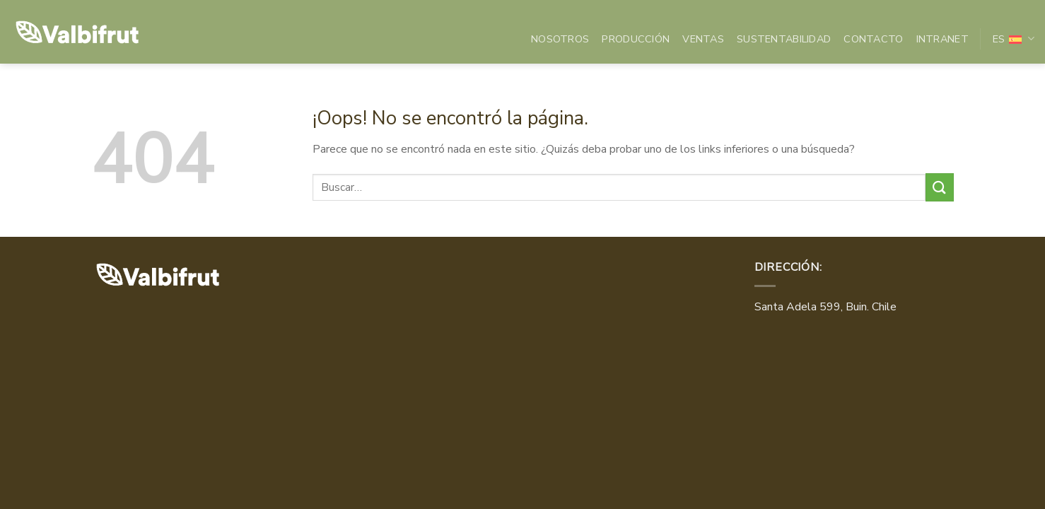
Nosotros (560, 39)
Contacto (873, 39)
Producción (636, 39)
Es (1013, 39)
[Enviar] (940, 187)
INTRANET (942, 39)
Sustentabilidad (784, 39)
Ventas (703, 39)
